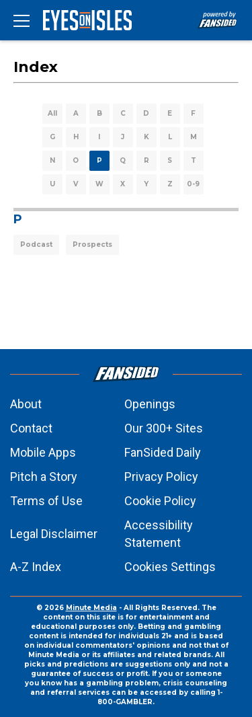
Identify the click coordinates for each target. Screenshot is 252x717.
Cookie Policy (160, 501)
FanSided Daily (162, 452)
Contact (31, 428)
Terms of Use (46, 501)
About (26, 404)
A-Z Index (35, 567)
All (52, 113)
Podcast (36, 244)
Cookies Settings (170, 567)
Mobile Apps (43, 452)
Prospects (92, 244)
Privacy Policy (161, 476)
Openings (149, 404)
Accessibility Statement (158, 534)
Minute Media (91, 607)
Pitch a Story (43, 476)
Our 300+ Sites (163, 428)
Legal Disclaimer (53, 534)
